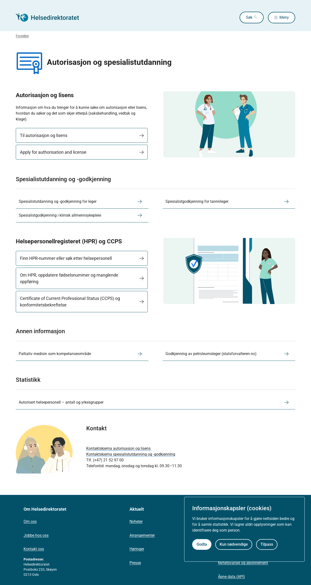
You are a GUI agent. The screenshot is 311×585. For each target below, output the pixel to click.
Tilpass (266, 544)
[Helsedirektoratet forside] (51, 17)
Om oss (30, 521)
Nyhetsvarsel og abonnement (243, 562)
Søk (247, 17)
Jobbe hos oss (36, 535)
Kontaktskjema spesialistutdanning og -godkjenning (130, 454)
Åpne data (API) (231, 576)
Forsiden (22, 36)
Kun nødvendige (234, 544)
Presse (135, 562)
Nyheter (136, 521)
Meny (284, 17)
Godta (202, 544)
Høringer (137, 549)
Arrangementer (142, 535)
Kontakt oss (34, 549)
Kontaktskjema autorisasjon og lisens (118, 448)
